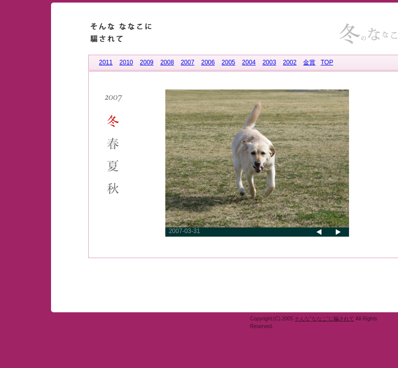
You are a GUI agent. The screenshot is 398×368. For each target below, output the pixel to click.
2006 (208, 62)
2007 (187, 62)
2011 (106, 62)
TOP (326, 62)
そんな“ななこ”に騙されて (324, 318)
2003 (269, 62)
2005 (228, 62)
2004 (249, 62)
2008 (167, 62)
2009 (147, 62)
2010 (126, 62)
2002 (289, 62)
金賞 (309, 62)
